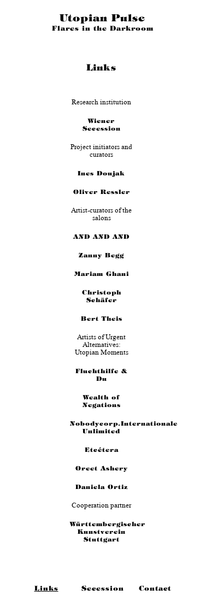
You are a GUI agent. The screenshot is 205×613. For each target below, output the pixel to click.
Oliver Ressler (101, 192)
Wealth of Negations (102, 401)
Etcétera (102, 449)
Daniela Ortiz (101, 487)
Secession (102, 588)
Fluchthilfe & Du (101, 374)
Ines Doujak (101, 173)
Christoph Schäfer (101, 296)
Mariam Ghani (101, 274)
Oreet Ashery (101, 468)
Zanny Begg (101, 255)
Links (46, 588)
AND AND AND (101, 236)
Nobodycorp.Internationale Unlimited (101, 427)
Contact (155, 588)
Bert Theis (101, 318)
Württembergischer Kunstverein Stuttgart (101, 531)
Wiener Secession (102, 124)
